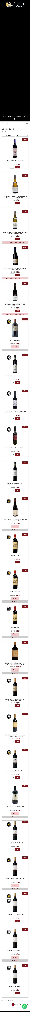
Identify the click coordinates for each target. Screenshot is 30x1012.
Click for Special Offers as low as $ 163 (15, 242)
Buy (18, 167)
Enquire (15, 347)
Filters (8, 135)
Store (4, 116)
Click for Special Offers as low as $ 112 (15, 278)
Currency (18, 116)
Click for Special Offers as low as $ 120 (15, 314)
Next (27, 1004)
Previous (10, 1004)
